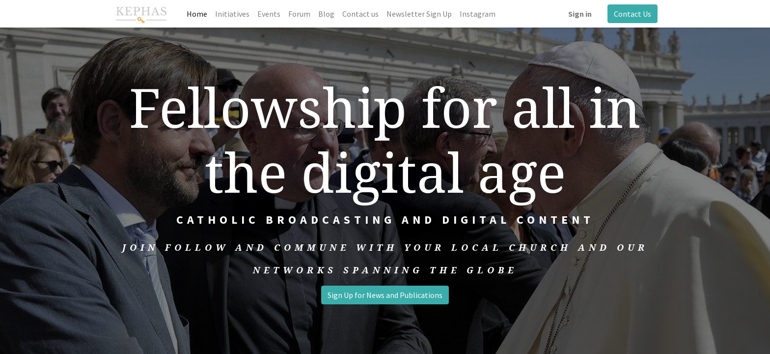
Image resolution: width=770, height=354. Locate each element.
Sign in (580, 14)
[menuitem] (197, 14)
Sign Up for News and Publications (385, 295)
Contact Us (632, 14)
